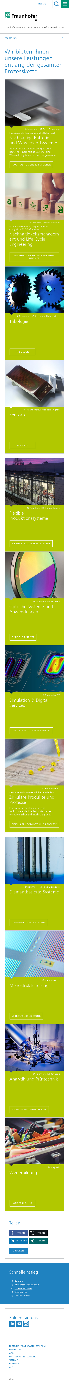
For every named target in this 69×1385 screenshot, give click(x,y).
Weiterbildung (22, 1203)
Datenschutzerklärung (22, 1357)
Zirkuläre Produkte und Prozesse (34, 824)
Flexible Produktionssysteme (31, 543)
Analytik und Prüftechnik (29, 1109)
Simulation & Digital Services (31, 730)
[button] (18, 1233)
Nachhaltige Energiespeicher (31, 164)
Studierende (21, 1292)
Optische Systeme (23, 637)
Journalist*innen (23, 1288)
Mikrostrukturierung (26, 1016)
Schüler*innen (22, 1295)
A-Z (11, 1367)
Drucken (18, 1250)
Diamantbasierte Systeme (29, 922)
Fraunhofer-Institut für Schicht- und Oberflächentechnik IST (34, 27)
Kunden (19, 1281)
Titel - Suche (56, 4)
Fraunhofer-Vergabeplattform (27, 1346)
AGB (11, 1353)
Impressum (15, 1349)
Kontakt (14, 1364)
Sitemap (13, 1360)
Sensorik (22, 445)
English (43, 4)
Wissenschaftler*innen (27, 1284)
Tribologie (22, 352)
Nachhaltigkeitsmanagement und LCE (34, 257)
